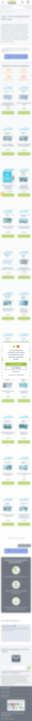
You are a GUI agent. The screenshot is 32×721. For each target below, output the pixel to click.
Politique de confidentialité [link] (16, 375)
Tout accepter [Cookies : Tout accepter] (16, 364)
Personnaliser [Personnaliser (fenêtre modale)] (16, 371)
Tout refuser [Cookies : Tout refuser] (15, 368)
